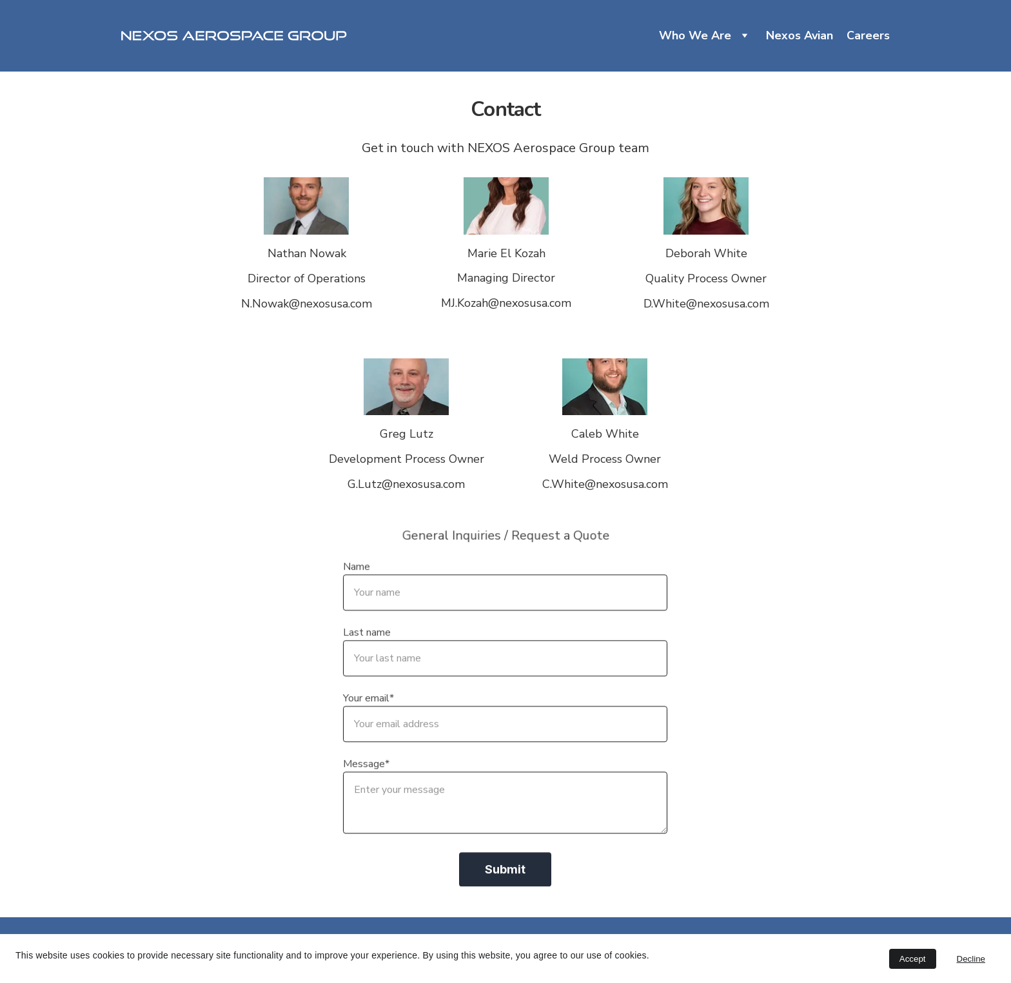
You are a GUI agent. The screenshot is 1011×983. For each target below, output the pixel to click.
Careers (868, 35)
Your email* (368, 717)
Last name (367, 652)
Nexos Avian (799, 35)
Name (356, 586)
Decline (971, 959)
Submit (505, 888)
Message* (366, 783)
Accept (912, 959)
